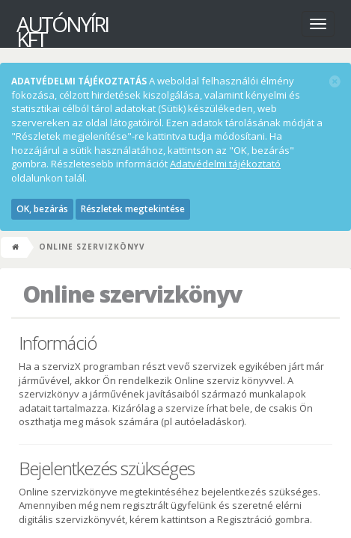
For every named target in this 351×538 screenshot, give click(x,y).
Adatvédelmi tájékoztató (225, 163)
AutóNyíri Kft (48, 26)
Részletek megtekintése (133, 208)
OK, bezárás (42, 208)
